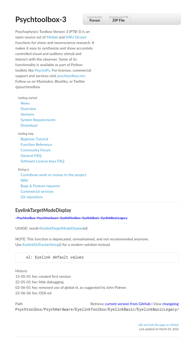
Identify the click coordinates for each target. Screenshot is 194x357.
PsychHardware (48, 218)
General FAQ (31, 155)
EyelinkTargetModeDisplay (61, 228)
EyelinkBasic (91, 218)
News (25, 103)
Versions (27, 114)
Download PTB (118, 18)
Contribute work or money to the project (53, 174)
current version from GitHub (128, 303)
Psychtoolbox (26, 218)
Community (94, 18)
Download (29, 125)
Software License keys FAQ (42, 161)
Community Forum (36, 150)
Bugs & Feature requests (40, 186)
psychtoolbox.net (71, 75)
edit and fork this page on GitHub (158, 324)
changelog (170, 303)
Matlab (52, 37)
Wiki (24, 180)
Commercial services (37, 191)
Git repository (32, 197)
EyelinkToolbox (70, 218)
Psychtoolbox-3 (40, 19)
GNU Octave (76, 37)
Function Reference (36, 144)
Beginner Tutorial (34, 139)
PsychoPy (42, 70)
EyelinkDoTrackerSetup (41, 244)
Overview (28, 108)
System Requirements (38, 119)
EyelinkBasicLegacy (114, 218)
